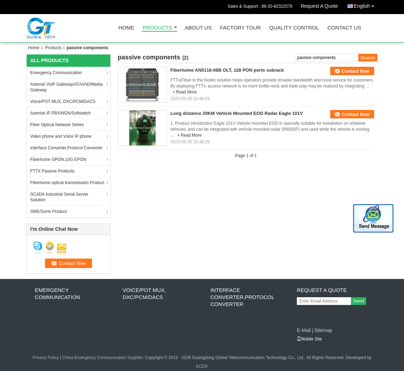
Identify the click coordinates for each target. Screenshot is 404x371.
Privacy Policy (46, 357)
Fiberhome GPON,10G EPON (58, 159)
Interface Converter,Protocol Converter (66, 147)
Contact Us (344, 28)
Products (157, 28)
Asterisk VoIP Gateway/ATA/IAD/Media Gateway (66, 87)
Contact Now (356, 71)
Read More (186, 92)
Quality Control (294, 28)
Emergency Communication (56, 72)
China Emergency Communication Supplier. (103, 357)
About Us (198, 28)
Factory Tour (240, 28)
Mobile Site (309, 339)
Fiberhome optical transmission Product (67, 182)
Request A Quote (319, 6)
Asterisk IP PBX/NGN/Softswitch (60, 113)
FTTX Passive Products (52, 171)
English (366, 5)
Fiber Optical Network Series (57, 124)
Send (358, 301)
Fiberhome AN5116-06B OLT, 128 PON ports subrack (227, 70)
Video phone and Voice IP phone (60, 136)
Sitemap (323, 330)
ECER (202, 366)
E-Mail (304, 330)
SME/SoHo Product (48, 211)
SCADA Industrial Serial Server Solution (59, 197)
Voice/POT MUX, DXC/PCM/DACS (63, 101)
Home (126, 28)
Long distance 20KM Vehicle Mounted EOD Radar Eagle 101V (236, 113)
